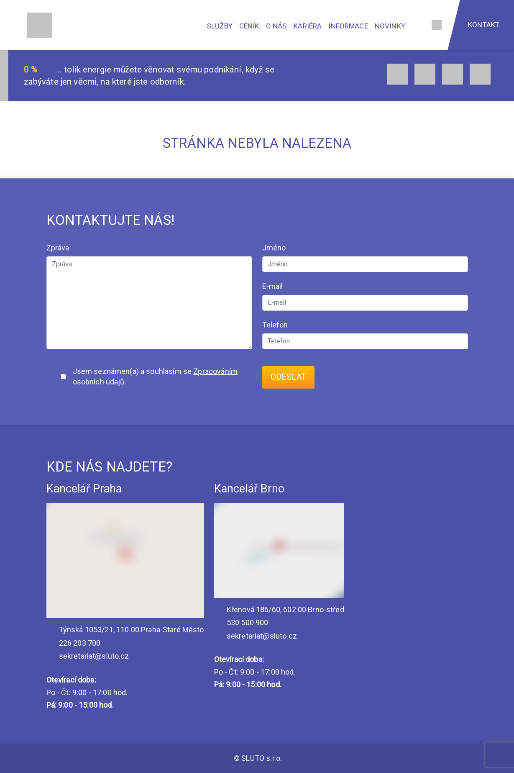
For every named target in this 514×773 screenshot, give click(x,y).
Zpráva (57, 247)
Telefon (275, 324)
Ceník (249, 26)
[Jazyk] (436, 25)
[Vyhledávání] (417, 24)
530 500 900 (241, 622)
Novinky (390, 26)
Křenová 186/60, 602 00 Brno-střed (279, 609)
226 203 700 (73, 643)
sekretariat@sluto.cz (87, 656)
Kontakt (483, 25)
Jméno (274, 247)
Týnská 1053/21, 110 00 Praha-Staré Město (125, 629)
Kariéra (308, 26)
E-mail (272, 286)
